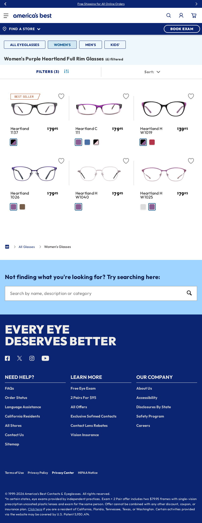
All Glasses (27, 247)
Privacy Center (63, 473)
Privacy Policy (38, 473)
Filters (53, 71)
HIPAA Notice (88, 473)
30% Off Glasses (112, 4)
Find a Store (21, 29)
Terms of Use (14, 473)
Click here (35, 509)
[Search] (96, 293)
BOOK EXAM (181, 29)
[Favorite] (61, 93)
